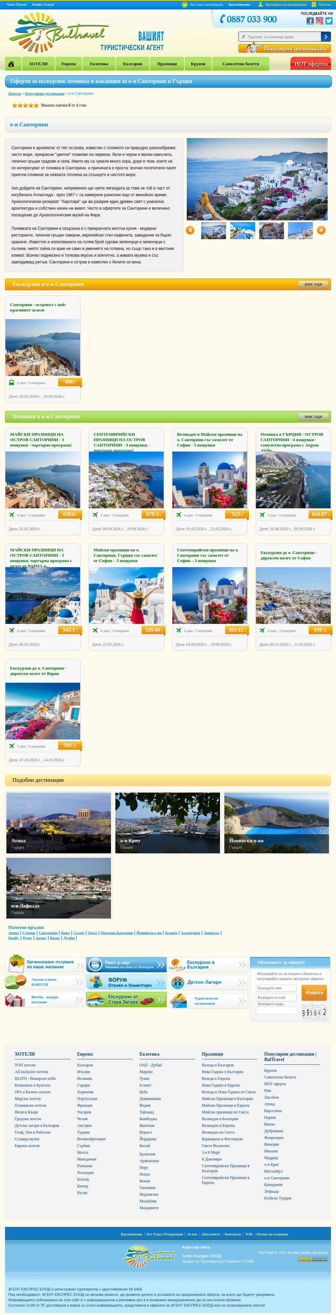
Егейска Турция (277, 1198)
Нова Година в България (222, 1071)
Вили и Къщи (26, 1112)
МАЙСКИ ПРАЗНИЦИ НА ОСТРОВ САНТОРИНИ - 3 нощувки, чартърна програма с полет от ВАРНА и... (41, 557)
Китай (144, 1145)
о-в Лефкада (25, 905)
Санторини (48, 933)
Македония (86, 1159)
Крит (65, 933)
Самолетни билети (240, 63)
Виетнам (146, 1125)
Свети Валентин (216, 1145)
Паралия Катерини (117, 933)
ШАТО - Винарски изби (35, 1078)
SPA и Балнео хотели (32, 1092)
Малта (82, 1152)
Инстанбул (273, 1171)
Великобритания (91, 1139)
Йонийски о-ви (246, 840)
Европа (68, 63)
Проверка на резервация (286, 4)
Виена (269, 1124)
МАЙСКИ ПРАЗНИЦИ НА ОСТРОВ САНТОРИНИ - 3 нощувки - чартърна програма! (41, 440)
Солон (78, 933)
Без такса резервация (202, 4)
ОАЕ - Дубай (150, 1065)
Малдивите (149, 1207)
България (133, 63)
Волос (55, 938)
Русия (82, 1192)
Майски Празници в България (227, 1098)
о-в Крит (130, 840)
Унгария (84, 1112)
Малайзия (148, 1201)
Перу (143, 1167)
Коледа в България (218, 1065)
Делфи (69, 938)
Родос (27, 938)
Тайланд (146, 1112)
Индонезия (148, 1194)
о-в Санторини (276, 1178)
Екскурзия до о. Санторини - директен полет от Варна (38, 671)
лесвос (41, 938)
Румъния (84, 1165)
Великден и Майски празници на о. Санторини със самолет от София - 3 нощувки (209, 440)
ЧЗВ (248, 1234)
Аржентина (149, 1160)
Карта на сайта (196, 1247)
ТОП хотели (25, 1065)
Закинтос (211, 933)
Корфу (13, 938)
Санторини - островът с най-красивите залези (38, 307)
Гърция (28, 933)
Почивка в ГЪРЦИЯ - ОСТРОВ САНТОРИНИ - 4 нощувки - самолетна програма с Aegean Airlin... (292, 442)
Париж (270, 1117)
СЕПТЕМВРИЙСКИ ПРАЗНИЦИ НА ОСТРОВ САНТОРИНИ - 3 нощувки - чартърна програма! (122, 442)
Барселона (273, 1110)
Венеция (271, 1144)
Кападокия (273, 1184)
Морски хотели (28, 1098)
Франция (85, 1105)
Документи (211, 1234)
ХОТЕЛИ (38, 63)
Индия (145, 1105)
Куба (143, 1092)
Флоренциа (273, 1137)
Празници (167, 63)
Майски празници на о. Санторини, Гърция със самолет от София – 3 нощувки (125, 555)
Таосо (92, 933)
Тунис (144, 1078)
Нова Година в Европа (221, 1085)
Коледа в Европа (216, 1078)
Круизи (198, 63)
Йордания (147, 1139)
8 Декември (212, 1159)
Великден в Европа (218, 1125)
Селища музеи (27, 1139)
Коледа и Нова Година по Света (229, 1092)
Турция (83, 1132)
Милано (271, 1151)
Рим (267, 1090)
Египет (145, 1085)
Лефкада (271, 1191)
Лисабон (271, 1097)
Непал (144, 1174)
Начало (14, 93)
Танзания (147, 1187)
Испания (84, 1078)
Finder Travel (43, 4)
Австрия (84, 1125)
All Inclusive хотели (31, 1071)
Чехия (82, 1118)
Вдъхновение (239, 4)
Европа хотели (27, 1145)
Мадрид (271, 1157)
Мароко (146, 1071)
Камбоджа (148, 1118)
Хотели (325, 4)
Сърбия (83, 1145)
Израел (145, 1132)
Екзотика (99, 63)
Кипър (82, 1186)
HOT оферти (275, 1083)
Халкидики (190, 933)
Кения (144, 1181)
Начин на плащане (272, 1234)
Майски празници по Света (225, 1112)
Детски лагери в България (37, 1125)
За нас (192, 1234)
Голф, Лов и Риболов (32, 1132)
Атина (18, 840)
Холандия (85, 1172)
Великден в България (220, 1118)
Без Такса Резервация (165, 1234)
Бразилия (147, 1154)
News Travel (16, 4)
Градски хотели (28, 1118)
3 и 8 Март (211, 1152)
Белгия (83, 1179)
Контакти (233, 1234)
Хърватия (85, 1092)
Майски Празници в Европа (225, 1105)
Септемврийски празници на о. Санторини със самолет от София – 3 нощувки (208, 555)
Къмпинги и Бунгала (32, 1085)
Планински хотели (30, 1105)
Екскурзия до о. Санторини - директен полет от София (289, 555)
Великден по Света (218, 1132)
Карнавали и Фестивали (222, 1139)
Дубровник (273, 1131)
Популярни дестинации (44, 93)
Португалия (87, 1098)
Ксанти (171, 933)
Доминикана (150, 1098)
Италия (83, 1071)
